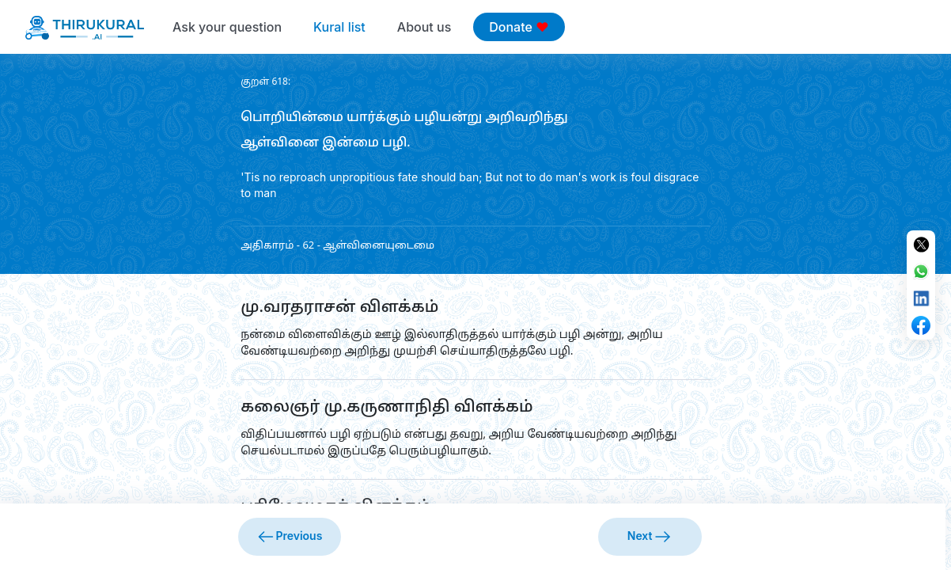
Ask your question (227, 27)
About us (424, 27)
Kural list (339, 27)
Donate (518, 27)
